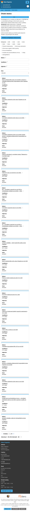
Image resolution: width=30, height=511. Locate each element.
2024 (9, 44)
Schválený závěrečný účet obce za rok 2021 (13, 381)
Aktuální (4, 92)
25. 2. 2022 (4, 248)
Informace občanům (20, 46)
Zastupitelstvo (6, 54)
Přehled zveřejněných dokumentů (11, 37)
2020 (14, 42)
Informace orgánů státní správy (11, 48)
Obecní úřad (7, 10)
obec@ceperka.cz (5, 463)
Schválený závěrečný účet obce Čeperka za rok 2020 (14, 100)
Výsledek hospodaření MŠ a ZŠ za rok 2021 (12, 346)
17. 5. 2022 (4, 265)
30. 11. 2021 (4, 159)
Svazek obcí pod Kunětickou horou (11, 52)
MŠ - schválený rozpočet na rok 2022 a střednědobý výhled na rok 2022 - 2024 (13, 190)
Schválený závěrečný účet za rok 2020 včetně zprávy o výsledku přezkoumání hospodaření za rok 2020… (14, 136)
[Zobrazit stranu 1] (9, 434)
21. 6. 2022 (4, 385)
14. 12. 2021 (4, 176)
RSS (20, 17)
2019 (9, 42)
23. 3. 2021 (4, 121)
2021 (19, 42)
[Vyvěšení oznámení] (15, 64)
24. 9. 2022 (4, 423)
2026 (19, 44)
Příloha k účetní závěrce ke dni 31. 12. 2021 (12, 278)
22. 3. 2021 (4, 105)
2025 (14, 44)
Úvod (2, 10)
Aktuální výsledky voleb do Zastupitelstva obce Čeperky (14, 418)
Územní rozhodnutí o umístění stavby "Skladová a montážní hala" (14, 155)
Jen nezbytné (15, 508)
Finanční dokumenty (8, 46)
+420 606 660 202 (5, 459)
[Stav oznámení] (15, 73)
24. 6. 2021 (4, 141)
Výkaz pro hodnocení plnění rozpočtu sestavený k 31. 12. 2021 (14, 312)
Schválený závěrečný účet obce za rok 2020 (14, 118)
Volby (23, 52)
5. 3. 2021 (4, 86)
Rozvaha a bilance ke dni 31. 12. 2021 (11, 294)
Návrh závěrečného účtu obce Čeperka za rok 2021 (15, 261)
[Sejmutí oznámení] (15, 68)
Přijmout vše (7, 508)
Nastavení (23, 508)
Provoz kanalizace (7, 50)
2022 (23, 42)
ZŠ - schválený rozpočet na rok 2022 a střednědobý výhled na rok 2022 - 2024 (13, 225)
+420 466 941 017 (5, 456)
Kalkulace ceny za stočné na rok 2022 (12, 172)
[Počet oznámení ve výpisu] (20, 437)
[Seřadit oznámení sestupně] (5, 57)
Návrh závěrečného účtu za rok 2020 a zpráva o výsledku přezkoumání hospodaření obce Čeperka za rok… (15, 81)
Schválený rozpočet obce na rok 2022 (12, 207)
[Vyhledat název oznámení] (15, 60)
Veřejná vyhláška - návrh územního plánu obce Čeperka (14, 243)
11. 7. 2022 (4, 405)
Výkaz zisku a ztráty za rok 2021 (10, 329)
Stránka (5, 434)
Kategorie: (3, 42)
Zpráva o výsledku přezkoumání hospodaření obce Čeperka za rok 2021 (15, 364)
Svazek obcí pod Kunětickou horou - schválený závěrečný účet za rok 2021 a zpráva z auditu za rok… (14, 400)
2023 (4, 44)
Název (3, 57)
